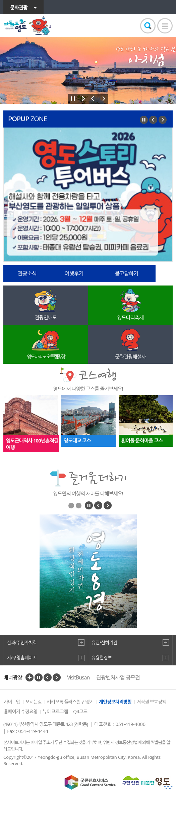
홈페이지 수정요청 (20, 711)
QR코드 (80, 711)
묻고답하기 (126, 273)
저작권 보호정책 (151, 702)
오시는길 (33, 702)
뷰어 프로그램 (55, 711)
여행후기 (73, 273)
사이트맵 (12, 702)
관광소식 (27, 273)
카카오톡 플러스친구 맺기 (70, 702)
